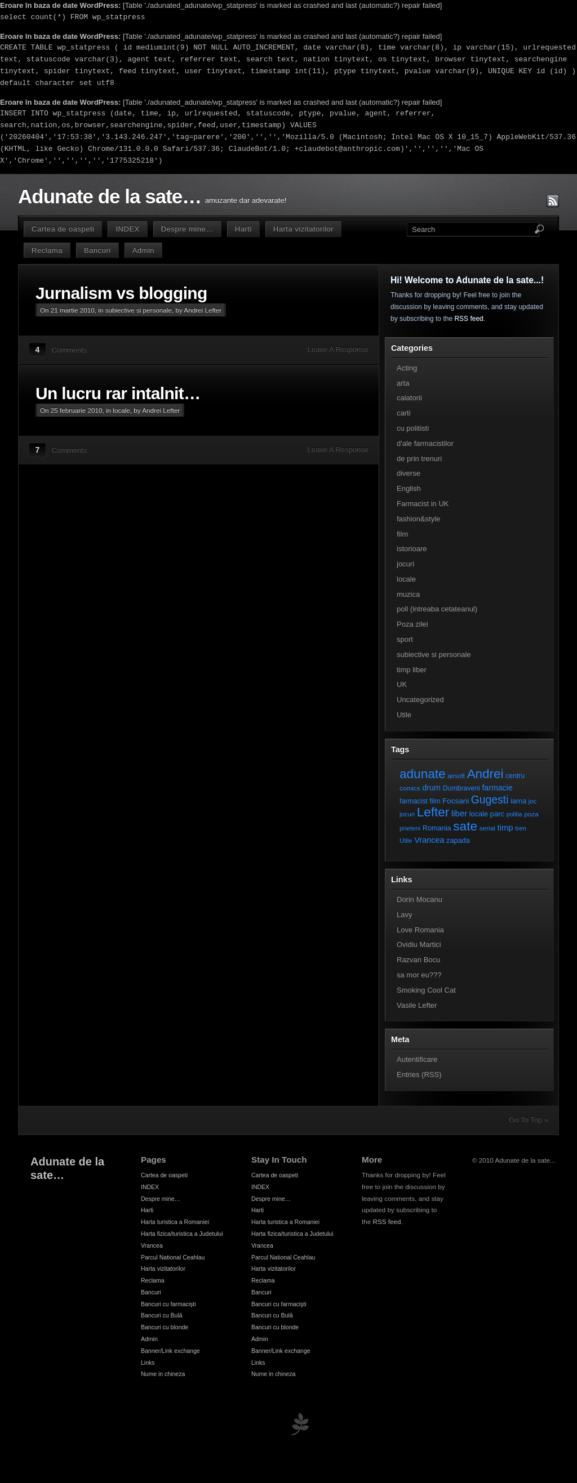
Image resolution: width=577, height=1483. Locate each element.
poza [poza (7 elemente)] (531, 814)
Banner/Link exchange (170, 1350)
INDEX (127, 229)
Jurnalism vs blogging (121, 293)
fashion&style (418, 519)
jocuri (405, 564)
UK (402, 684)
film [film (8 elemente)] (434, 801)
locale (121, 410)
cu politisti (413, 428)
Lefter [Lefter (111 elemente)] (433, 812)
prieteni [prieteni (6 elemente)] (410, 828)
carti (404, 413)
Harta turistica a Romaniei (175, 1221)
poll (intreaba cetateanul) (437, 609)
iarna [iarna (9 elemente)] (518, 801)
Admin (143, 250)
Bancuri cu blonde (164, 1327)
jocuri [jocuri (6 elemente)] (407, 814)
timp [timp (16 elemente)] (505, 827)
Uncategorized (420, 699)
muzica (408, 594)
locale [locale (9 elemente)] (478, 814)
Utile (404, 715)
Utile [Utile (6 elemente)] (406, 840)
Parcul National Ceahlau (173, 1257)
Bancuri (97, 250)
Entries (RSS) (419, 1074)
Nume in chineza (163, 1373)
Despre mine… (187, 229)
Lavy (404, 914)
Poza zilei (412, 624)
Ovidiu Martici (419, 944)
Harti (243, 229)
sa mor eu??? (419, 975)
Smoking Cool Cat (426, 990)
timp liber (412, 669)
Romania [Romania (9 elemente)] (437, 828)
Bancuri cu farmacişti (168, 1304)
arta (403, 383)
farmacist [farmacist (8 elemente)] (414, 801)
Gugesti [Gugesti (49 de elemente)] (489, 800)
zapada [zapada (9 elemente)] (458, 840)
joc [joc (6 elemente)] (532, 801)
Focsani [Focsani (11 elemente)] (455, 801)
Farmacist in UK (423, 503)
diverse (408, 473)
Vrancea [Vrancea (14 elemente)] (429, 840)
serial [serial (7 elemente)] (487, 828)
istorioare (412, 548)
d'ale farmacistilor (425, 443)
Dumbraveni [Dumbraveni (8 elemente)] (461, 788)
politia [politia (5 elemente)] (514, 814)
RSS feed (468, 319)
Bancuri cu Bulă (162, 1315)
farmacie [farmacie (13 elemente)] (497, 787)
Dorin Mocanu (419, 899)
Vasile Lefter (417, 1005)
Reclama (47, 250)
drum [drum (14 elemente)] (431, 787)
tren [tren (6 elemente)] (520, 828)
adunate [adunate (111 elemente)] (423, 774)
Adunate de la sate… (109, 196)
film (402, 534)
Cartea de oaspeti (63, 229)
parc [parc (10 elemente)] (497, 814)
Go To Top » (528, 1119)
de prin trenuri (419, 458)
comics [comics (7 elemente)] (410, 788)
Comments (69, 350)
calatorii (409, 398)
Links (148, 1362)
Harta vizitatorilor (303, 229)
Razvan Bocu (418, 959)
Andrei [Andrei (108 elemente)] (485, 774)
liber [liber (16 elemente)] (459, 813)
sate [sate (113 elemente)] (465, 826)
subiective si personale (138, 310)
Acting (407, 368)
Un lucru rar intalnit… (117, 393)
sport (405, 639)
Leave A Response (338, 349)
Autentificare (417, 1059)
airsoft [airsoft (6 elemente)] (456, 775)
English (409, 488)
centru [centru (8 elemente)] (515, 776)
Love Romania (420, 930)
